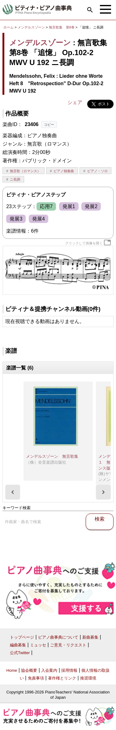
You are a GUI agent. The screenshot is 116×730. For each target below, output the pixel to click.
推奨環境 (88, 678)
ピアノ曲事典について (58, 637)
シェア (74, 102)
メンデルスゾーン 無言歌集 (52, 456)
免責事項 (36, 678)
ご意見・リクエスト (68, 645)
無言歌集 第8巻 (62, 27)
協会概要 (29, 670)
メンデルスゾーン (31, 27)
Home (11, 670)
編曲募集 (18, 645)
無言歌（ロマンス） (25, 171)
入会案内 (49, 670)
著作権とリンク (62, 678)
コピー (49, 124)
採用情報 (69, 670)
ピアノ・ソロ (97, 171)
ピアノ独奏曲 (64, 171)
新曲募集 (90, 637)
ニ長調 (15, 179)
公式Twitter (20, 652)
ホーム (8, 27)
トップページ (22, 637)
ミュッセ (38, 645)
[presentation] (12, 492)
